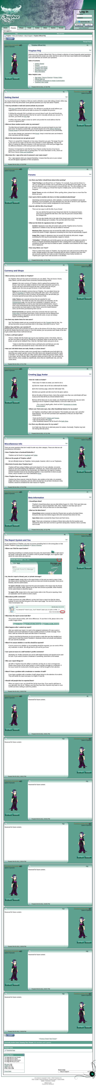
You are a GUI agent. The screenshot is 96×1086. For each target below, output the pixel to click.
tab (29, 338)
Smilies (6, 1065)
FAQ (16, 33)
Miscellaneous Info (40, 70)
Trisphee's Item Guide (41, 82)
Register (79, 25)
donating (20, 293)
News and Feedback (17, 35)
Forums (13, 28)
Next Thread (53, 1038)
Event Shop (16, 313)
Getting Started (39, 63)
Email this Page (11, 1050)
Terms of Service (47, 77)
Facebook (27, 455)
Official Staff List (40, 79)
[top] (90, 50)
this (25, 116)
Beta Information (40, 71)
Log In (89, 25)
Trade (29, 28)
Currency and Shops (41, 67)
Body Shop (64, 421)
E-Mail (36, 1079)
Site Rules (38, 77)
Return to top (48, 1082)
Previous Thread (44, 1038)
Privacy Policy (58, 77)
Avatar (37, 28)
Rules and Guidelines (26, 152)
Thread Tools (87, 42)
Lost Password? (84, 28)
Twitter (36, 455)
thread (37, 133)
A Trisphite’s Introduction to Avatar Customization (50, 80)
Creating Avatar (41, 68)
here (13, 108)
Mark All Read (60, 33)
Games (53, 28)
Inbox (45, 28)
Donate (61, 28)
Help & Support (28, 35)
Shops (21, 28)
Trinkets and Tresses (52, 418)
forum (39, 473)
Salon (50, 419)
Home (5, 28)
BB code (7, 1064)
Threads (48, 322)
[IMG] (6, 1067)
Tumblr (53, 1080)
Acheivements (16, 302)
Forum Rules (8, 1071)
